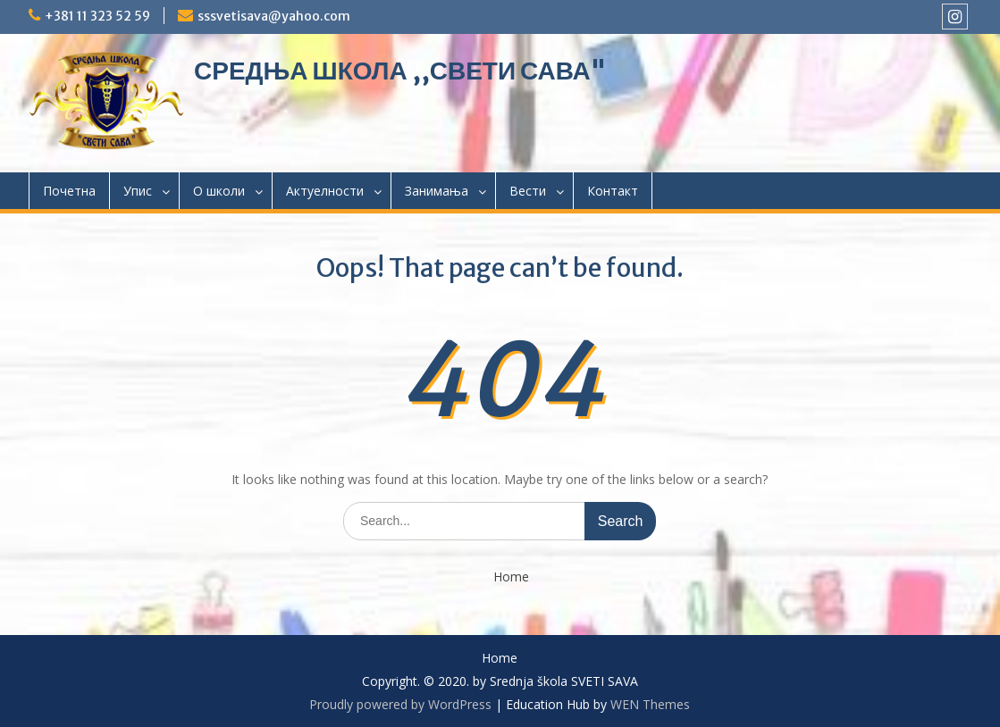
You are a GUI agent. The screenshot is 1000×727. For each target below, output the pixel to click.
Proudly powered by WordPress (400, 704)
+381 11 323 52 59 (97, 16)
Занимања (436, 190)
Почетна (69, 190)
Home (511, 577)
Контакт (612, 190)
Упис (137, 190)
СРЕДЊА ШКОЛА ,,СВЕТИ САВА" (400, 70)
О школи (219, 190)
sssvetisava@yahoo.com (273, 16)
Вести (527, 190)
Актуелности (325, 190)
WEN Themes (650, 704)
